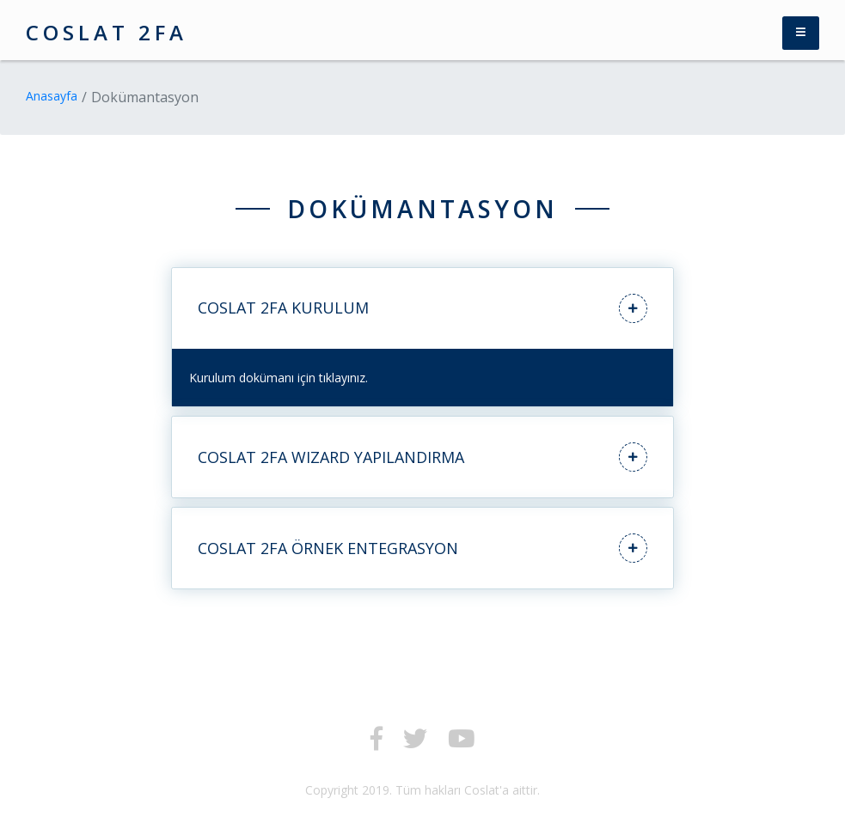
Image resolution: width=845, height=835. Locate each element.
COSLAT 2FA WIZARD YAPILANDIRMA (422, 457)
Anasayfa (51, 96)
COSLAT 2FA (106, 32)
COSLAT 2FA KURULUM (422, 308)
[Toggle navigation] (800, 33)
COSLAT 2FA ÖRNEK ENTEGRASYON (422, 548)
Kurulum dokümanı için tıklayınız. (278, 377)
